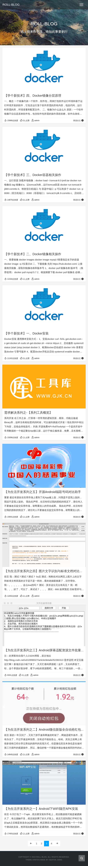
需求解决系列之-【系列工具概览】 (28, 412)
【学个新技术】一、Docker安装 (26, 333)
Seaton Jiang (55, 860)
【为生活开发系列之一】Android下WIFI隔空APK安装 (41, 808)
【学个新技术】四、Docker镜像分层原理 (32, 95)
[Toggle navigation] (81, 4)
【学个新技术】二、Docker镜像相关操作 (32, 254)
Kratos (36, 860)
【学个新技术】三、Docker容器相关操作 (32, 175)
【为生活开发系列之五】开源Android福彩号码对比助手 (42, 492)
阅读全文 (78, 120)
